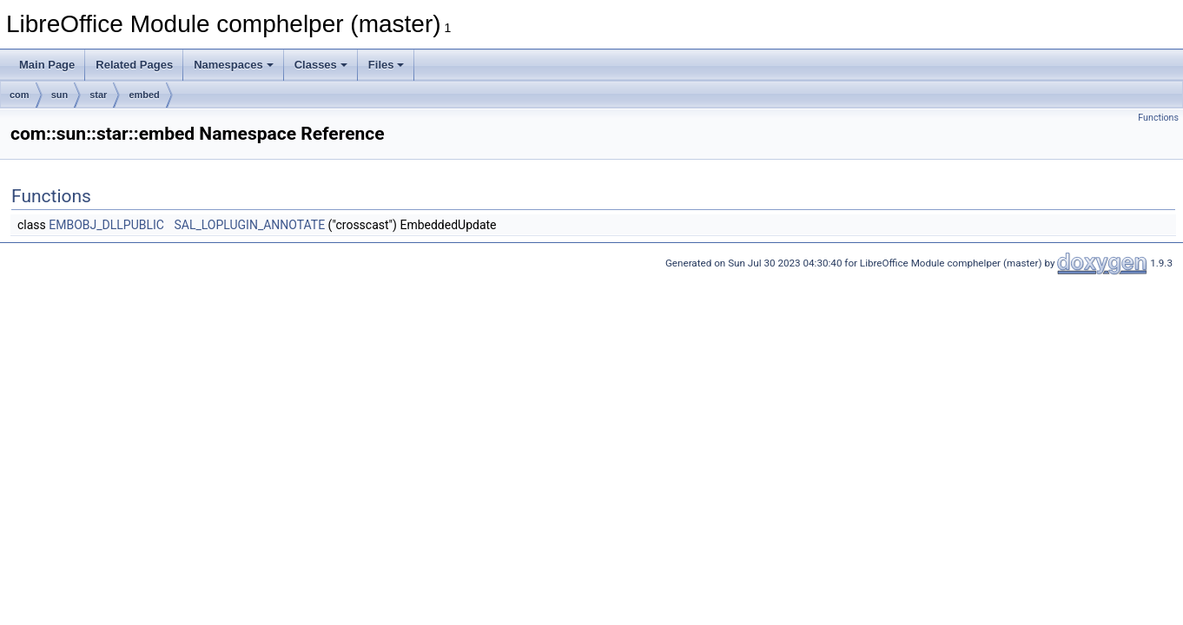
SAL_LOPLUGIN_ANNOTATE (249, 225)
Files (386, 64)
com (20, 94)
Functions (1158, 117)
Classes (320, 64)
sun (60, 94)
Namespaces (234, 64)
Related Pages (134, 64)
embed (144, 94)
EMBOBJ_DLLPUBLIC (106, 225)
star (98, 94)
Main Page (47, 64)
